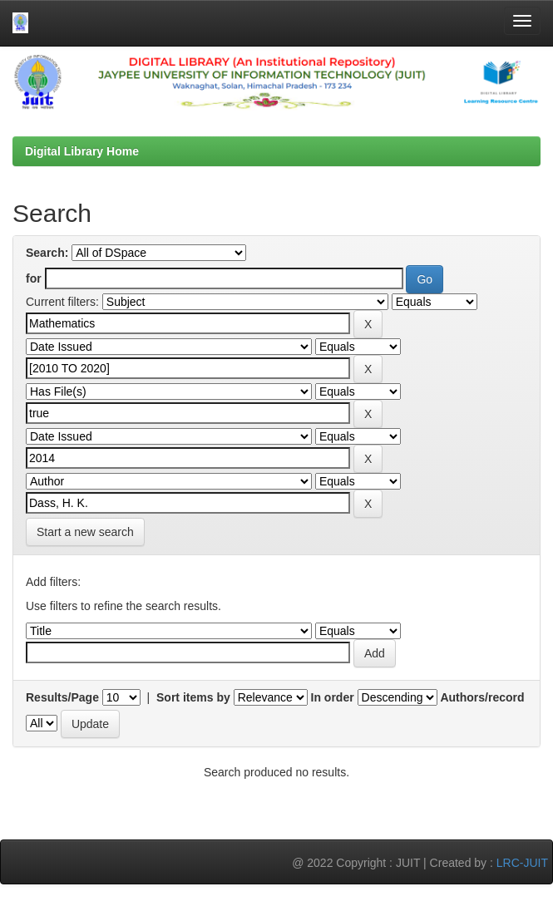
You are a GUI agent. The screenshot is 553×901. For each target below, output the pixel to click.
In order (332, 697)
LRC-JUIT (522, 862)
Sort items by (193, 697)
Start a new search (85, 532)
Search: (47, 252)
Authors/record (482, 697)
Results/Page (62, 697)
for (34, 278)
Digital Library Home (82, 151)
